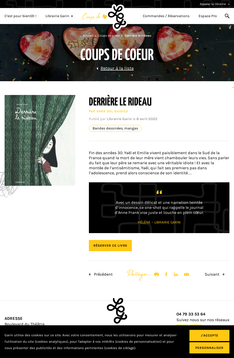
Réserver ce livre (110, 246)
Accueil (88, 35)
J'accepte (209, 335)
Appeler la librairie (214, 4)
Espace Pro (208, 16)
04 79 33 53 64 (190, 314)
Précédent (101, 274)
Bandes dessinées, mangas (115, 128)
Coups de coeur (109, 35)
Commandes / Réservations (166, 16)
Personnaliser (209, 348)
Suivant (214, 274)
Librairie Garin (59, 16)
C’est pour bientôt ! (20, 16)
